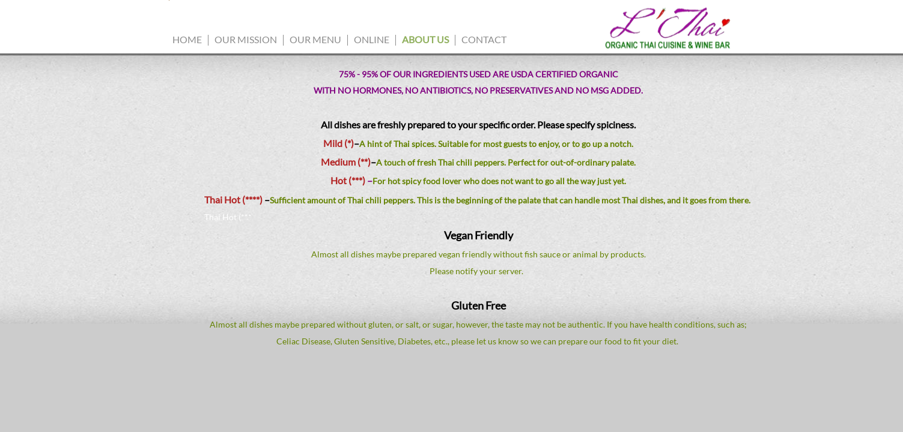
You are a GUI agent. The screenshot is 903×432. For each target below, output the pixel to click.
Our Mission (245, 39)
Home (187, 39)
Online (371, 39)
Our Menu (315, 39)
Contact (483, 39)
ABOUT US (425, 39)
